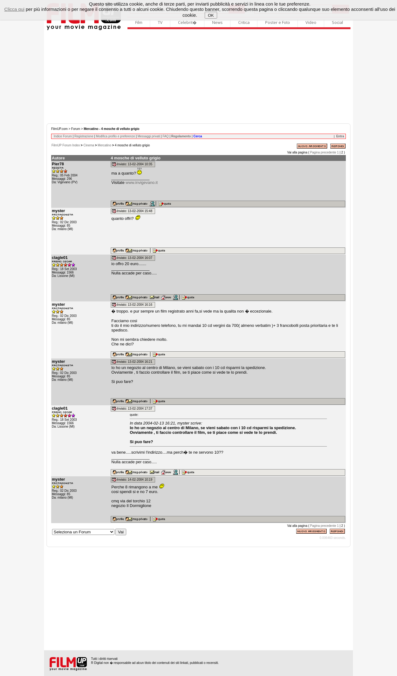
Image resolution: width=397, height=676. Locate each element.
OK (211, 15)
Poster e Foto (277, 22)
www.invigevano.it (142, 182)
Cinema (88, 145)
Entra (340, 136)
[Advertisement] (198, 76)
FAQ (166, 136)
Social (337, 22)
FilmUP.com (59, 129)
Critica (244, 22)
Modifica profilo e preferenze (115, 136)
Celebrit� (187, 22)
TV (160, 22)
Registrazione (83, 136)
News (217, 22)
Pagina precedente (323, 152)
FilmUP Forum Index (65, 145)
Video (311, 22)
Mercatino (104, 145)
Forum (75, 129)
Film (138, 22)
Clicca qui (14, 9)
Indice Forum (63, 136)
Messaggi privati (148, 136)
